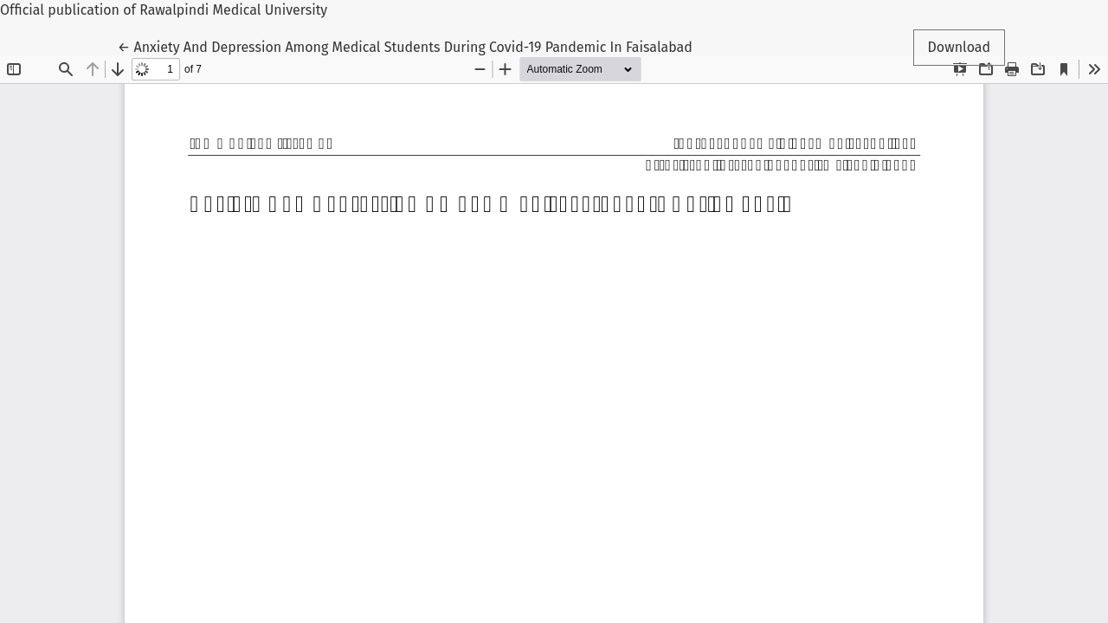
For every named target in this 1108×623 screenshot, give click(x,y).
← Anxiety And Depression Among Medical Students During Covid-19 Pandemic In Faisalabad (405, 45)
